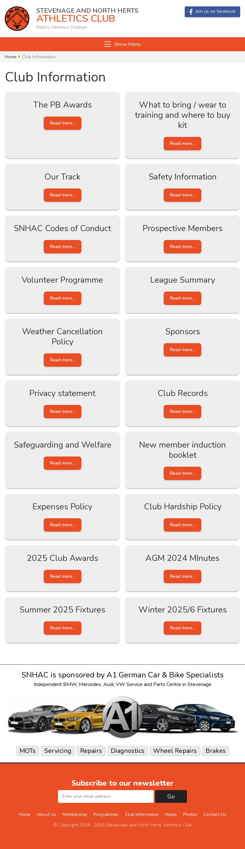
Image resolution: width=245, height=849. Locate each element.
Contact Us (215, 814)
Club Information (142, 814)
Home (11, 57)
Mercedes (90, 684)
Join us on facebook (212, 11)
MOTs (27, 750)
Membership (75, 814)
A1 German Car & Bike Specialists (165, 675)
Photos (190, 814)
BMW (70, 684)
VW (120, 684)
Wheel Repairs (175, 750)
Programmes (106, 814)
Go (171, 796)
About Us (46, 814)
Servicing (57, 750)
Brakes (215, 750)
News (171, 814)
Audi (108, 684)
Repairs (91, 750)
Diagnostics (128, 750)
